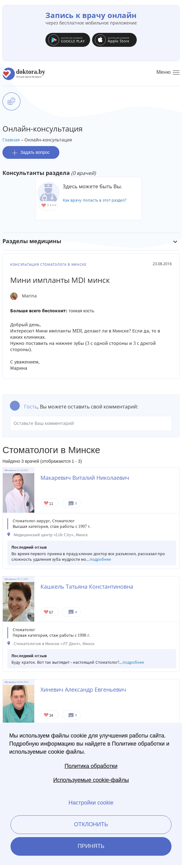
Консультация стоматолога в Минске (48, 264)
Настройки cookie (91, 803)
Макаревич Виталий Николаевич (84, 477)
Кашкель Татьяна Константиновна (86, 586)
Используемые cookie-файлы (91, 780)
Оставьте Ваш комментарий (91, 423)
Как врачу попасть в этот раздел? (95, 200)
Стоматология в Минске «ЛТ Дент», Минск (54, 643)
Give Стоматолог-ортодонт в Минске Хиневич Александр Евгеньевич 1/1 (46, 715)
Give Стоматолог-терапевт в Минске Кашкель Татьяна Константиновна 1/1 (46, 612)
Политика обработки (91, 766)
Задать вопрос (31, 152)
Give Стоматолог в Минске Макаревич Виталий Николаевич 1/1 (46, 503)
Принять (91, 846)
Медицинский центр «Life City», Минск (51, 535)
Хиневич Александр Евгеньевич (83, 689)
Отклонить (91, 824)
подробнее (100, 559)
